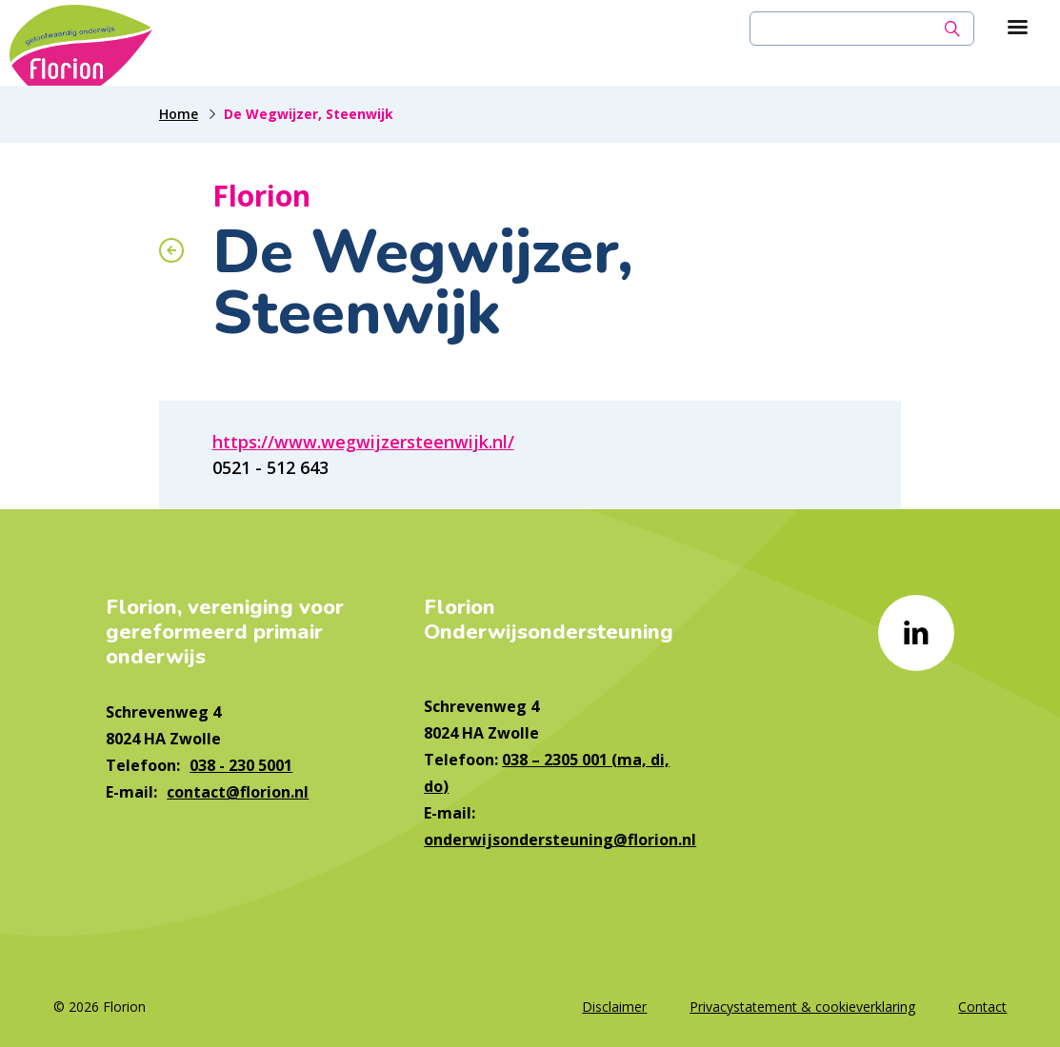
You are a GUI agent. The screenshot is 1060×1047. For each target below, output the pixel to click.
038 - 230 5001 (241, 765)
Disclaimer (614, 1007)
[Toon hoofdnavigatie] (1017, 28)
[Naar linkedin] (916, 633)
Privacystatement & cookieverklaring (802, 1007)
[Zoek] (952, 28)
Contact (982, 1007)
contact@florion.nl (238, 791)
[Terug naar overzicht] (171, 250)
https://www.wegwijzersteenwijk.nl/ (363, 441)
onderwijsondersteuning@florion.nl (560, 839)
